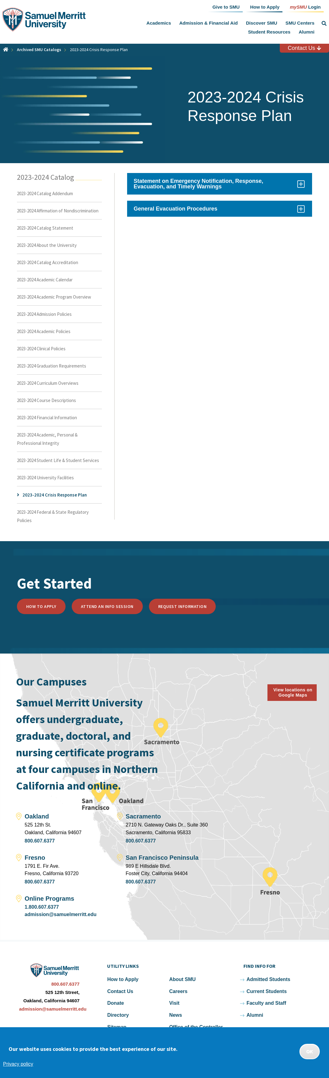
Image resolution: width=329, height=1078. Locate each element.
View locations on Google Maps (292, 692)
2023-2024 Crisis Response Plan (54, 495)
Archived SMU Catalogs (39, 49)
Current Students (267, 991)
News (175, 1015)
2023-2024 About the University (47, 245)
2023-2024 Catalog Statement (45, 228)
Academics (158, 23)
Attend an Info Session (107, 606)
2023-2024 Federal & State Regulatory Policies (53, 516)
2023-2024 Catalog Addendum (45, 193)
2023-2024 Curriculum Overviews (47, 383)
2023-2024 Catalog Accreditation (47, 262)
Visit (174, 1003)
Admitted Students (268, 979)
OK (309, 1051)
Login (305, 6)
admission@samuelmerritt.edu (60, 914)
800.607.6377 (40, 840)
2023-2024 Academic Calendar (45, 280)
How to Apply (41, 606)
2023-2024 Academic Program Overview (54, 297)
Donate (115, 1003)
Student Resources (269, 31)
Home (5, 49)
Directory (118, 1015)
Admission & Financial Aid (208, 23)
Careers (178, 991)
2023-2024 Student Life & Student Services (58, 460)
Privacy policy (18, 1064)
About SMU (182, 979)
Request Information (182, 606)
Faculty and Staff (266, 1003)
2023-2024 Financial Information (47, 417)
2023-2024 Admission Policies (44, 314)
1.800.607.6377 (42, 907)
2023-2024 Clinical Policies (41, 349)
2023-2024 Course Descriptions (46, 400)
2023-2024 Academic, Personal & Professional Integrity (47, 439)
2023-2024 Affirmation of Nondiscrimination (57, 211)
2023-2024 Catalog (45, 177)
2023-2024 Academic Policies (43, 331)
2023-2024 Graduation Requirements (51, 366)
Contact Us (304, 48)
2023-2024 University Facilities (45, 478)
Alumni (306, 31)
